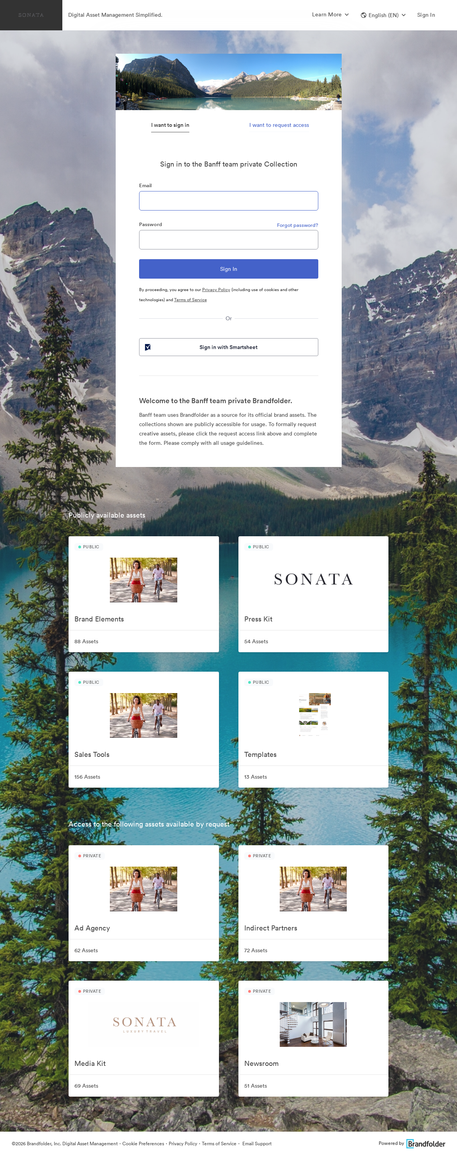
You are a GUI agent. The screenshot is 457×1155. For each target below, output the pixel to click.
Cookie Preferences (143, 1143)
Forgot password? (297, 225)
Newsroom (261, 1063)
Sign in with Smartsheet (200, 347)
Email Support (256, 1143)
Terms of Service (190, 300)
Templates (260, 754)
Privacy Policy (216, 289)
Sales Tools (91, 754)
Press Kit (258, 618)
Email (145, 185)
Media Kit (90, 1063)
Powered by (412, 1143)
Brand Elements (99, 618)
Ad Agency (92, 927)
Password (150, 224)
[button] (383, 15)
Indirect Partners (270, 927)
